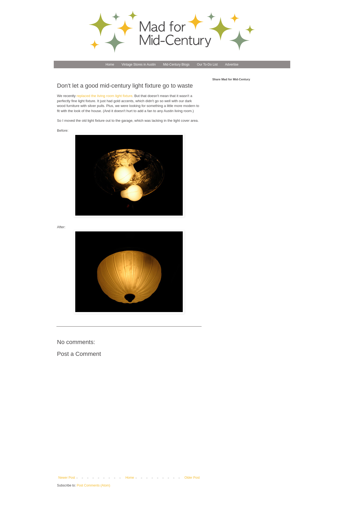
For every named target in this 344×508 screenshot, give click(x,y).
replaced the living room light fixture (104, 96)
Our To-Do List (207, 64)
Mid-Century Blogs (176, 64)
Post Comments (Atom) (93, 485)
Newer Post (66, 478)
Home (110, 64)
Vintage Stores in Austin (138, 64)
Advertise (231, 64)
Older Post (192, 478)
